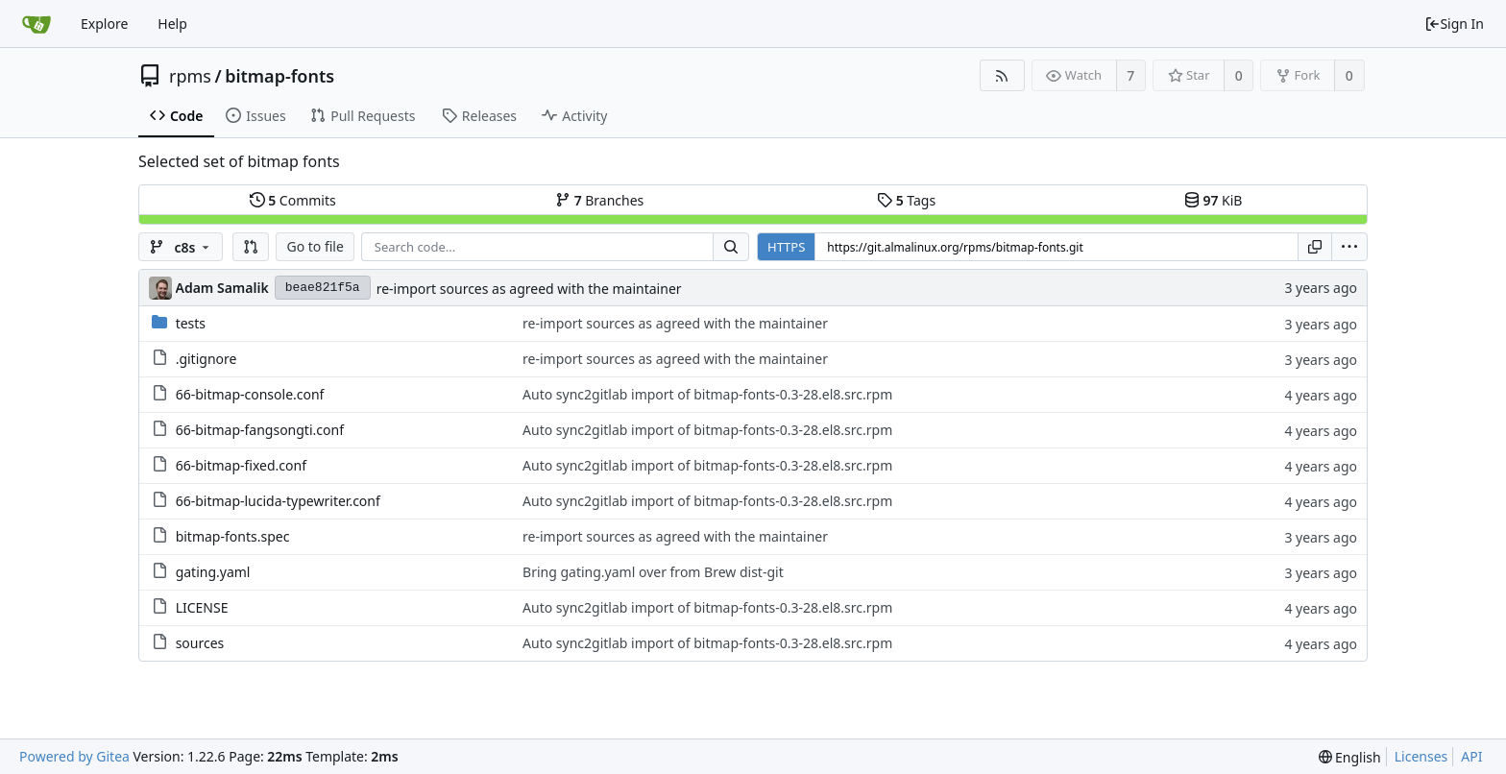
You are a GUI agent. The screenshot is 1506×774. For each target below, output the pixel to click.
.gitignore (206, 359)
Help (172, 23)
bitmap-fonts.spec (233, 536)
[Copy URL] (1315, 246)
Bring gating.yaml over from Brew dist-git (653, 572)
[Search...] (731, 246)
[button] (250, 246)
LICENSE (202, 607)
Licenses (1421, 756)
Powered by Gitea (74, 756)
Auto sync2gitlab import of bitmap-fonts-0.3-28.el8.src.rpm (707, 394)
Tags (906, 200)
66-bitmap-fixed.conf (241, 465)
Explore (104, 23)
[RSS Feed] (1002, 75)
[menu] (1349, 246)
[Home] (36, 24)
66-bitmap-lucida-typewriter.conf (278, 501)
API (1471, 756)
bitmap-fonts (279, 75)
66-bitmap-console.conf (250, 394)
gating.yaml (213, 572)
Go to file (314, 246)
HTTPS (786, 246)
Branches (599, 200)
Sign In (1454, 23)
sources (200, 643)
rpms (190, 75)
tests (191, 323)
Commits (293, 200)
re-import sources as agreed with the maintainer (529, 288)
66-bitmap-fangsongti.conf (260, 430)
